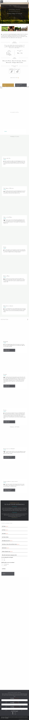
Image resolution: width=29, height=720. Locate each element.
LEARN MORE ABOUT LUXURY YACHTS (8, 490)
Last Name (14, 706)
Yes (4, 559)
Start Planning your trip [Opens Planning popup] (19, 85)
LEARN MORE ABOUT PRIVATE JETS (8, 457)
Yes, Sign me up (6, 564)
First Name (14, 702)
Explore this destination (7, 350)
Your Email (14, 698)
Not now (5, 565)
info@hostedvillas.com (14, 517)
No (4, 560)
